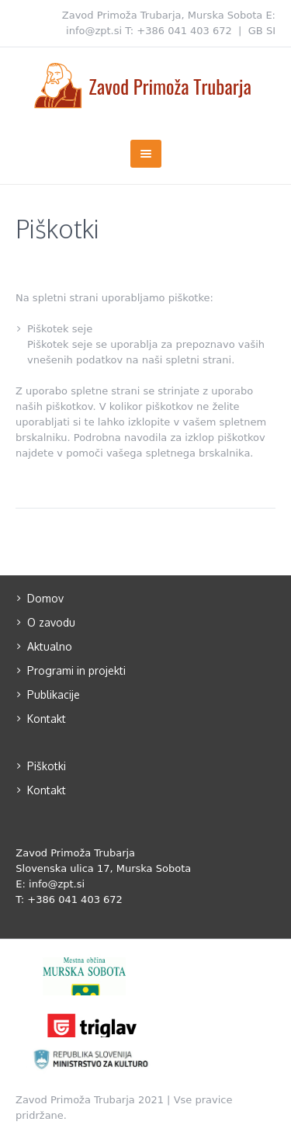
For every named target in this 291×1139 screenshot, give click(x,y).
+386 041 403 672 (184, 30)
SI (270, 30)
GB (255, 30)
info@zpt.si (94, 30)
